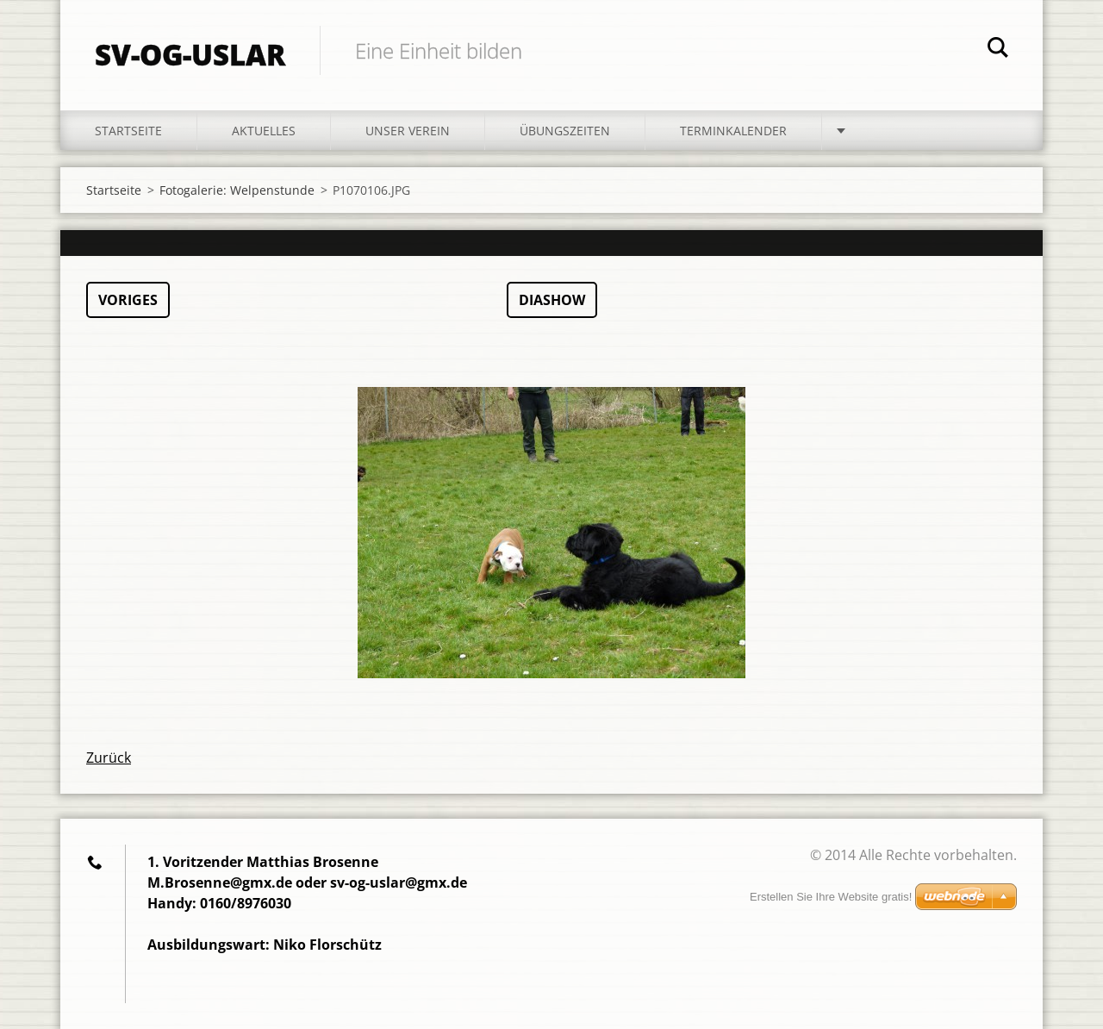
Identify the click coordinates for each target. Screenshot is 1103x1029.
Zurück (108, 757)
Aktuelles (264, 130)
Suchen (998, 49)
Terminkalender (733, 130)
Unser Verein (407, 130)
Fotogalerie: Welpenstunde (237, 190)
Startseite (128, 130)
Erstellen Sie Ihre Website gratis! (831, 896)
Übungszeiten (565, 130)
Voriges (128, 299)
